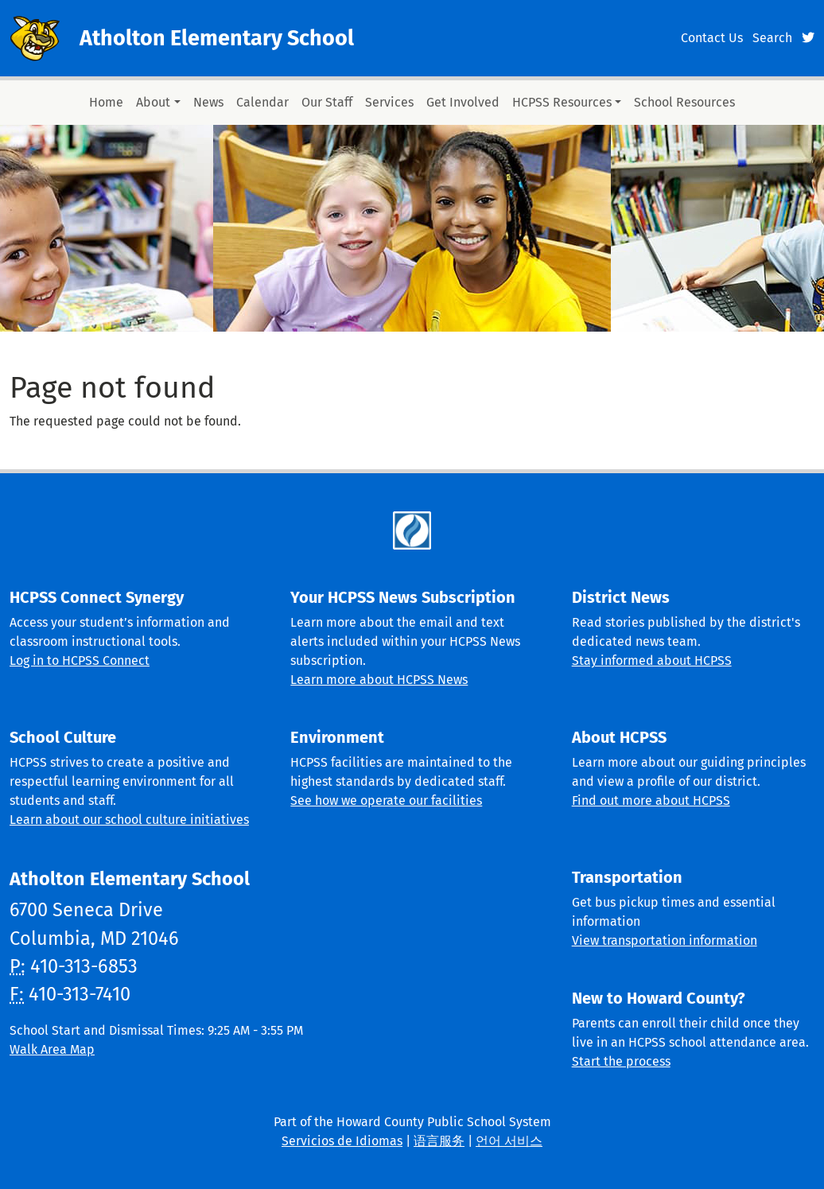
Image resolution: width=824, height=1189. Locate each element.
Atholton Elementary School (217, 38)
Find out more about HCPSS (651, 800)
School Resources (684, 102)
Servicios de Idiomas (342, 1140)
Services (389, 102)
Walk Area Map (52, 1049)
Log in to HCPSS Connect (80, 660)
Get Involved (462, 102)
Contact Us (712, 37)
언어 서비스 (509, 1140)
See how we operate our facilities (386, 800)
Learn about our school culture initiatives (129, 819)
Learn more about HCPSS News (379, 679)
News (208, 102)
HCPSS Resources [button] (562, 102)
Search (772, 37)
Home (106, 102)
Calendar (262, 102)
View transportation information (664, 940)
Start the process (621, 1061)
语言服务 (439, 1140)
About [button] (153, 102)
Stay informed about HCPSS (652, 660)
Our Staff (326, 102)
